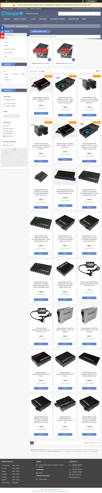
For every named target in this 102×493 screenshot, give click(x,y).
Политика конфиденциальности (60, 491)
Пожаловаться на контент (44, 491)
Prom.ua (59, 489)
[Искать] (99, 14)
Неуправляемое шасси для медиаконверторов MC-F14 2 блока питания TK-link (65, 191)
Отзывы (6, 45)
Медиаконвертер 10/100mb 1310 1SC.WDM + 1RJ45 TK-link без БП (65, 145)
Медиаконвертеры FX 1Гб (64, 63)
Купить (41, 113)
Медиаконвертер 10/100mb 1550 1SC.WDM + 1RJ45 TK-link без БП (41, 99)
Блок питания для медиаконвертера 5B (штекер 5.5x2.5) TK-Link (41, 329)
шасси (96, 451)
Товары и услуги (19, 19)
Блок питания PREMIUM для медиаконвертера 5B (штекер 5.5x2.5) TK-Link (89, 283)
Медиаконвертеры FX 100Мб (40, 63)
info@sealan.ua (9, 131)
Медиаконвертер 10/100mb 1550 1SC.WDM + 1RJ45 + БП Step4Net (65, 329)
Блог (84, 19)
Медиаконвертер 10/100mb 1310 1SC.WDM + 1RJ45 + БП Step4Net (89, 329)
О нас (33, 19)
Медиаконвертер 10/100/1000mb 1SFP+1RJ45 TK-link (41, 374)
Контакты (43, 19)
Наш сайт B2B (74, 19)
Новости (6, 38)
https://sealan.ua (9, 128)
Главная (6, 19)
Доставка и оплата (57, 19)
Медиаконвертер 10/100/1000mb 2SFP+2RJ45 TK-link (65, 374)
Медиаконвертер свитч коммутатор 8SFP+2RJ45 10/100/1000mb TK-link (89, 374)
